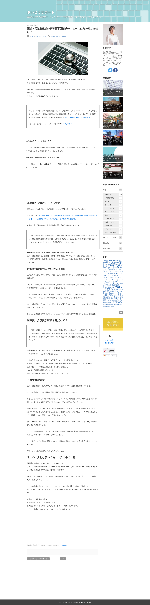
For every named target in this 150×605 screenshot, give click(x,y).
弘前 (104, 291)
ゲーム (116, 273)
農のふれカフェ (110, 302)
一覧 (62, 559)
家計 (117, 289)
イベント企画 (113, 212)
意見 (108, 291)
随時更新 (110, 304)
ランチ (119, 279)
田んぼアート (113, 293)
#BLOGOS (69, 117)
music (104, 262)
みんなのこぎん (108, 271)
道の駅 (105, 304)
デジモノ (115, 275)
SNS (113, 264)
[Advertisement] (41, 185)
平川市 (121, 289)
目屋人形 (114, 295)
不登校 (108, 283)
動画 (106, 287)
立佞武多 (108, 297)
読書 (113, 301)
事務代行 (65, 36)
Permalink (64, 545)
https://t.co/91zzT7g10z (81, 117)
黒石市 (112, 306)
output (116, 262)
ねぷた (113, 270)
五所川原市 (115, 285)
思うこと (113, 205)
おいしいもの (115, 266)
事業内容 (112, 248)
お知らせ (113, 229)
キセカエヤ (110, 273)
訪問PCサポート (116, 299)
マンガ (114, 279)
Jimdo (119, 260)
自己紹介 (112, 243)
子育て (109, 289)
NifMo (108, 262)
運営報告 (119, 302)
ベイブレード (119, 277)
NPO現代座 (109, 343)
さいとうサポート (40, 12)
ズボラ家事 (113, 225)
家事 (113, 289)
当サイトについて (112, 237)
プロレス (112, 277)
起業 (104, 302)
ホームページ (107, 279)
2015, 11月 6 (67, 124)
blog (31, 36)
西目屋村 (107, 299)
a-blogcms (105, 260)
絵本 (112, 297)
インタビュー (117, 271)
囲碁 (113, 287)
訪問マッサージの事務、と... (38, 559)
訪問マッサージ (41, 36)
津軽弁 (106, 293)
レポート (118, 281)
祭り (119, 295)
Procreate (107, 264)
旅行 (113, 215)
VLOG (117, 264)
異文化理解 (108, 295)
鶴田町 (108, 306)
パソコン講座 (113, 208)
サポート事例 (113, 222)
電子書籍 (117, 304)
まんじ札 (118, 270)
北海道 (109, 287)
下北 (104, 283)
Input (115, 260)
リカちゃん (110, 281)
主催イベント (115, 283)
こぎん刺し (115, 268)
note (112, 262)
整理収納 (113, 291)
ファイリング (113, 219)
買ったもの (118, 301)
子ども (113, 201)
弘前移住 (113, 194)
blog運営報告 (113, 198)
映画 (121, 291)
